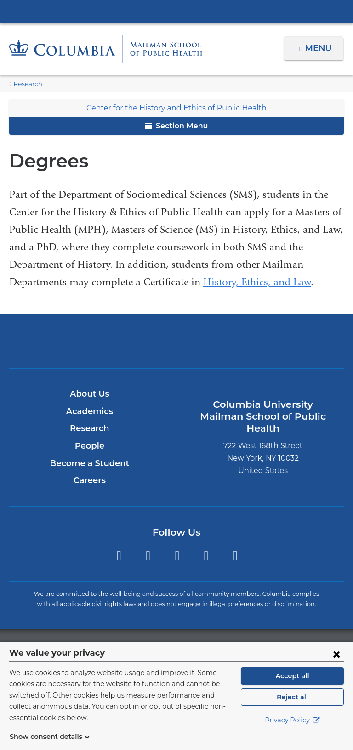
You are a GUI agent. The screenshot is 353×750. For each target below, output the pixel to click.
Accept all (292, 687)
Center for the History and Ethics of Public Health (176, 108)
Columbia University (195, 647)
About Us (89, 393)
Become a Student (89, 463)
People (89, 445)
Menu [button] (319, 48)
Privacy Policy (292, 731)
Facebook (147, 555)
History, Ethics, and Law (257, 282)
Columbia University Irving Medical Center (176, 11)
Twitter (118, 555)
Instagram (177, 555)
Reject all (292, 708)
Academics (89, 411)
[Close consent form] (336, 665)
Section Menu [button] (176, 126)
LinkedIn (206, 555)
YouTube (235, 555)
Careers (89, 480)
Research (26, 84)
